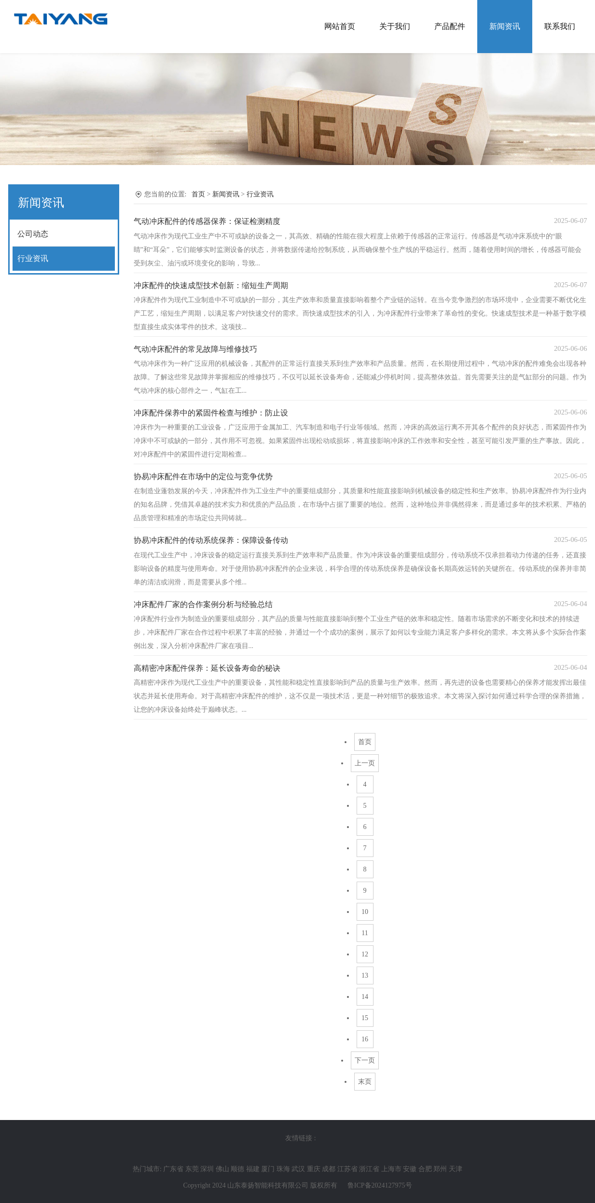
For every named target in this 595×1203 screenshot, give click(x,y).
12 (364, 954)
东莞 (192, 1169)
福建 (253, 1169)
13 (364, 975)
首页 (198, 194)
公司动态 (32, 234)
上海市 (391, 1169)
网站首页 (339, 26)
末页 (365, 1081)
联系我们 (559, 26)
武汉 (298, 1169)
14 (364, 996)
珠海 (283, 1169)
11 (364, 933)
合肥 (425, 1169)
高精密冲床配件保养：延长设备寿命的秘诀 (207, 668)
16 (364, 1039)
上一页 (365, 763)
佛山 (222, 1169)
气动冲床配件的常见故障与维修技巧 (195, 349)
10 (364, 911)
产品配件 (449, 26)
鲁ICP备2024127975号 (379, 1185)
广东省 (173, 1169)
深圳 (207, 1169)
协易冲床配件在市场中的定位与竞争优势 (203, 476)
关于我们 (394, 26)
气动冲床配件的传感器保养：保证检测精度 (207, 221)
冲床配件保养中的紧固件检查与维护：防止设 (211, 413)
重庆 (313, 1169)
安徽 (409, 1169)
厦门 (268, 1169)
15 (364, 1018)
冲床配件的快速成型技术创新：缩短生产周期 (211, 285)
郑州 (440, 1169)
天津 (455, 1169)
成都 (328, 1169)
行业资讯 (32, 258)
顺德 (237, 1169)
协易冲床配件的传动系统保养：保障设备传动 (211, 540)
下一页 (365, 1060)
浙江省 (369, 1169)
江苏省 (347, 1169)
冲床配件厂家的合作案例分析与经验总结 (203, 604)
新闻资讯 (504, 26)
